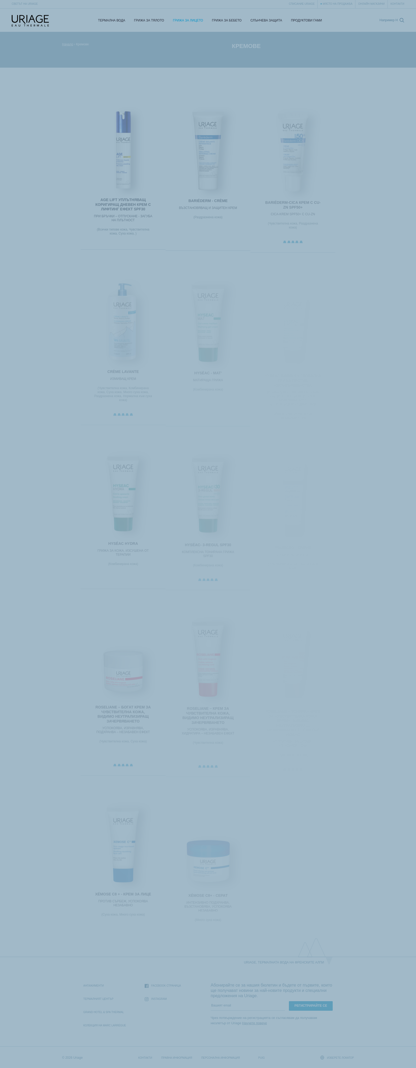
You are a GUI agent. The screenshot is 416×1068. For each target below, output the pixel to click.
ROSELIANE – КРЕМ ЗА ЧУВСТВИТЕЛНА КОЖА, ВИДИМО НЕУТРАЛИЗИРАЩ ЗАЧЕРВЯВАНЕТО (208, 718)
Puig (261, 1057)
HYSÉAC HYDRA (123, 545)
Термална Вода (111, 20)
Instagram (156, 999)
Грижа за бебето (227, 20)
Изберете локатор (337, 1058)
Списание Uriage (302, 3)
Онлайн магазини (371, 3)
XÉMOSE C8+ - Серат (208, 898)
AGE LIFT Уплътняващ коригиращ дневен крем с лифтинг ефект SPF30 (123, 205)
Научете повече (254, 1023)
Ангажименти (93, 985)
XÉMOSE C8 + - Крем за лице (123, 896)
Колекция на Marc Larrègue (104, 1025)
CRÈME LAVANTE (123, 374)
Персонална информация (220, 1057)
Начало (67, 44)
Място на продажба (337, 3)
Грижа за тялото (149, 20)
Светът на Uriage (25, 3)
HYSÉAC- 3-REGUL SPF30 (208, 547)
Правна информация (176, 1057)
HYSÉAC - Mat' (208, 375)
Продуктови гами (306, 20)
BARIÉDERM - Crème (208, 202)
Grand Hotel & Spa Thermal (103, 1012)
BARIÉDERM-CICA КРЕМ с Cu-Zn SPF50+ (293, 206)
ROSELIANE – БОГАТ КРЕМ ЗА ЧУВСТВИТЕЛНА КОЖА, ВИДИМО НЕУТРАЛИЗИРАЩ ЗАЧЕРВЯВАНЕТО (123, 716)
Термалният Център (98, 998)
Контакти (397, 3)
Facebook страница (163, 986)
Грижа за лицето (188, 20)
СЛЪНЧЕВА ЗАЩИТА (266, 20)
